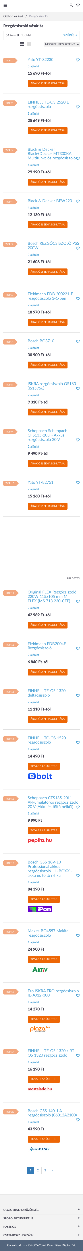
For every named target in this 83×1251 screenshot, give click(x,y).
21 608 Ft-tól (39, 262)
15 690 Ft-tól (39, 74)
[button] (77, 5)
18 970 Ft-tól (39, 312)
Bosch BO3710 (41, 341)
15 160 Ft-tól (39, 496)
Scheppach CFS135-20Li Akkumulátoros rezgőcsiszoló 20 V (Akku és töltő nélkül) (53, 802)
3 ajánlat (33, 207)
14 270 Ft (36, 1009)
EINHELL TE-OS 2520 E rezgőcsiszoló (48, 104)
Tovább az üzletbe (44, 766)
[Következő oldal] (52, 1170)
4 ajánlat (33, 165)
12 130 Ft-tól (39, 215)
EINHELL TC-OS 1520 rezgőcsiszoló (47, 740)
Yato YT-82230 (40, 60)
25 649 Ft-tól (39, 121)
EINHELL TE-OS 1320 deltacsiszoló (47, 693)
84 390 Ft (36, 889)
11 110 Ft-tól (39, 709)
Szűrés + (70, 35)
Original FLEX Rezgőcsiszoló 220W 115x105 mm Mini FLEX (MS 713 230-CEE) (52, 596)
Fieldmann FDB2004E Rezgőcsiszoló (47, 646)
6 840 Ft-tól (38, 662)
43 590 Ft (36, 1129)
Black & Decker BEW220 (50, 201)
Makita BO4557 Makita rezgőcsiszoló (48, 933)
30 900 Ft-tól (39, 355)
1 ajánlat (33, 749)
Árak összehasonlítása (48, 83)
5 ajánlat (33, 66)
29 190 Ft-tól (39, 172)
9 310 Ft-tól (38, 402)
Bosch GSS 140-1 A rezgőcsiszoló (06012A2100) (52, 1113)
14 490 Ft (36, 756)
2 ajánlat (33, 254)
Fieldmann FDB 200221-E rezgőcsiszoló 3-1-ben (50, 296)
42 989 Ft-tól (39, 615)
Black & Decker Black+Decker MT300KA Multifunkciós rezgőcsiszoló (52, 154)
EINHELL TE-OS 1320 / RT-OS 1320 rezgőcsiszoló (52, 1053)
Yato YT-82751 (40, 483)
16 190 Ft (36, 1069)
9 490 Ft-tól (38, 454)
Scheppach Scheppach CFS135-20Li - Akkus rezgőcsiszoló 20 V (47, 435)
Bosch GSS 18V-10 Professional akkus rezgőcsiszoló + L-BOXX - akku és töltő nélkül (50, 868)
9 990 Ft (35, 821)
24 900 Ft (36, 949)
